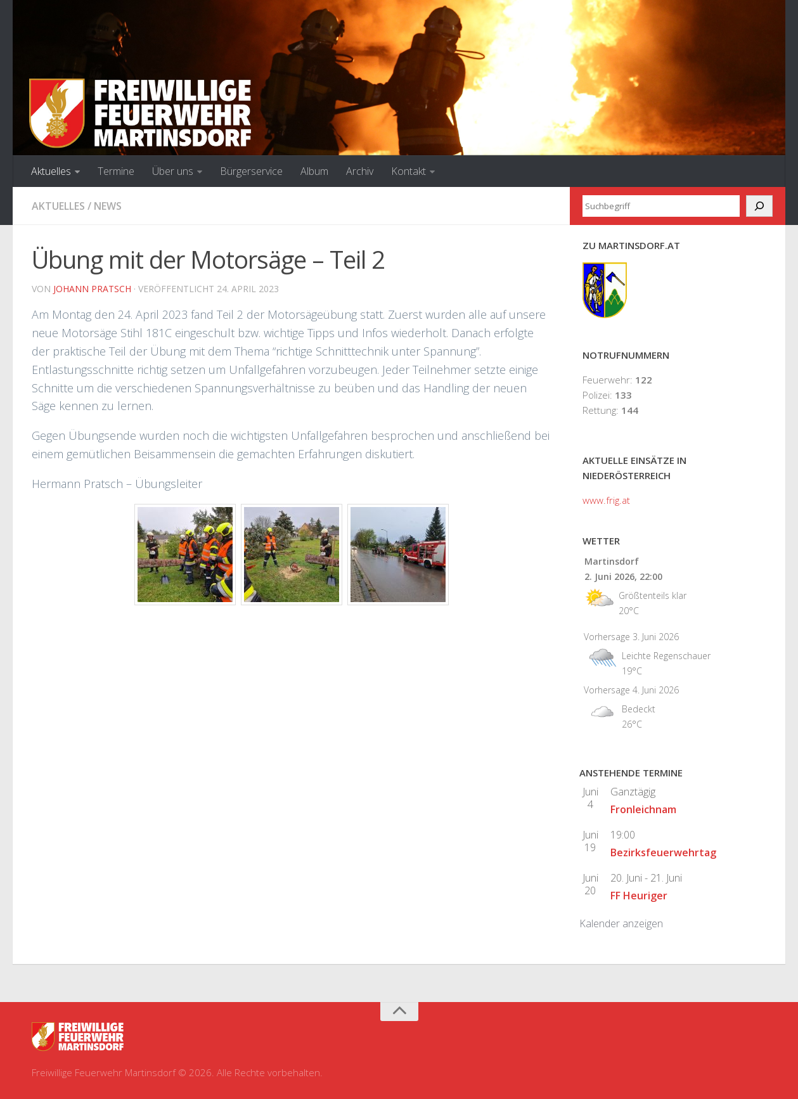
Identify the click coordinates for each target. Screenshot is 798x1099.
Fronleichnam (643, 809)
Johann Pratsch (92, 289)
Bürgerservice (251, 171)
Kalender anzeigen (621, 923)
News (108, 206)
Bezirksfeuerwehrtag (663, 852)
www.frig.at (606, 500)
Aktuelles (51, 171)
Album (314, 171)
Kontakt (408, 171)
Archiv (359, 171)
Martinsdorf (611, 561)
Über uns (172, 171)
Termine (116, 171)
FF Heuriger (638, 896)
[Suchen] (759, 206)
